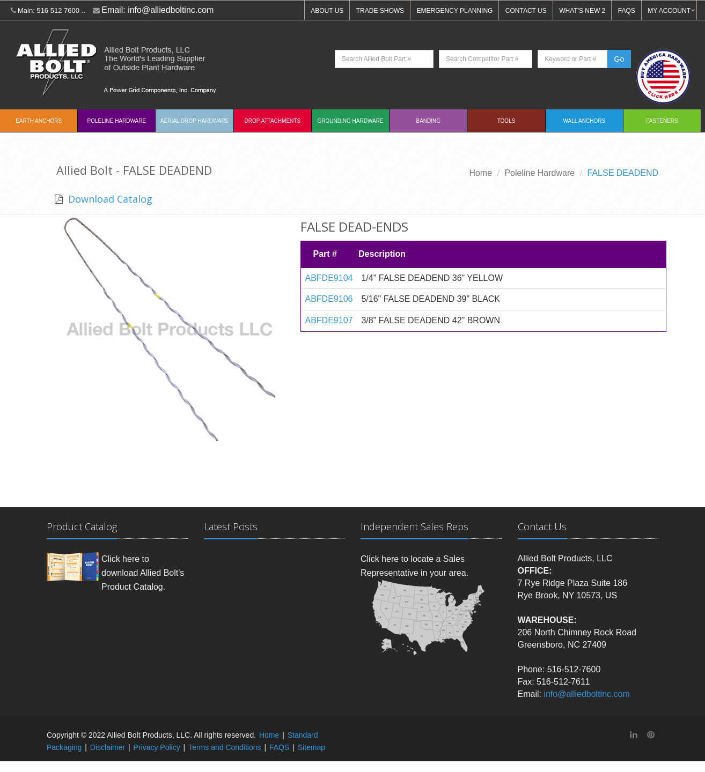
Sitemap (311, 747)
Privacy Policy (157, 747)
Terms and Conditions (224, 747)
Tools (506, 121)
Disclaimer (107, 747)
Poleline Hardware (116, 121)
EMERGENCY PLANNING (455, 10)
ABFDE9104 (329, 278)
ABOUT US (327, 10)
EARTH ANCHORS (39, 121)
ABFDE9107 (329, 320)
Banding (428, 121)
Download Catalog (108, 198)
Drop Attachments (272, 121)
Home (480, 172)
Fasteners (662, 121)
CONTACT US (526, 10)
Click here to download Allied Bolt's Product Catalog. (142, 572)
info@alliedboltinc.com (171, 9)
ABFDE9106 (329, 298)
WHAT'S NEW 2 (582, 10)
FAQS (626, 10)
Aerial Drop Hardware (194, 121)
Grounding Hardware (351, 121)
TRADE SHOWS (380, 10)
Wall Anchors (584, 121)
